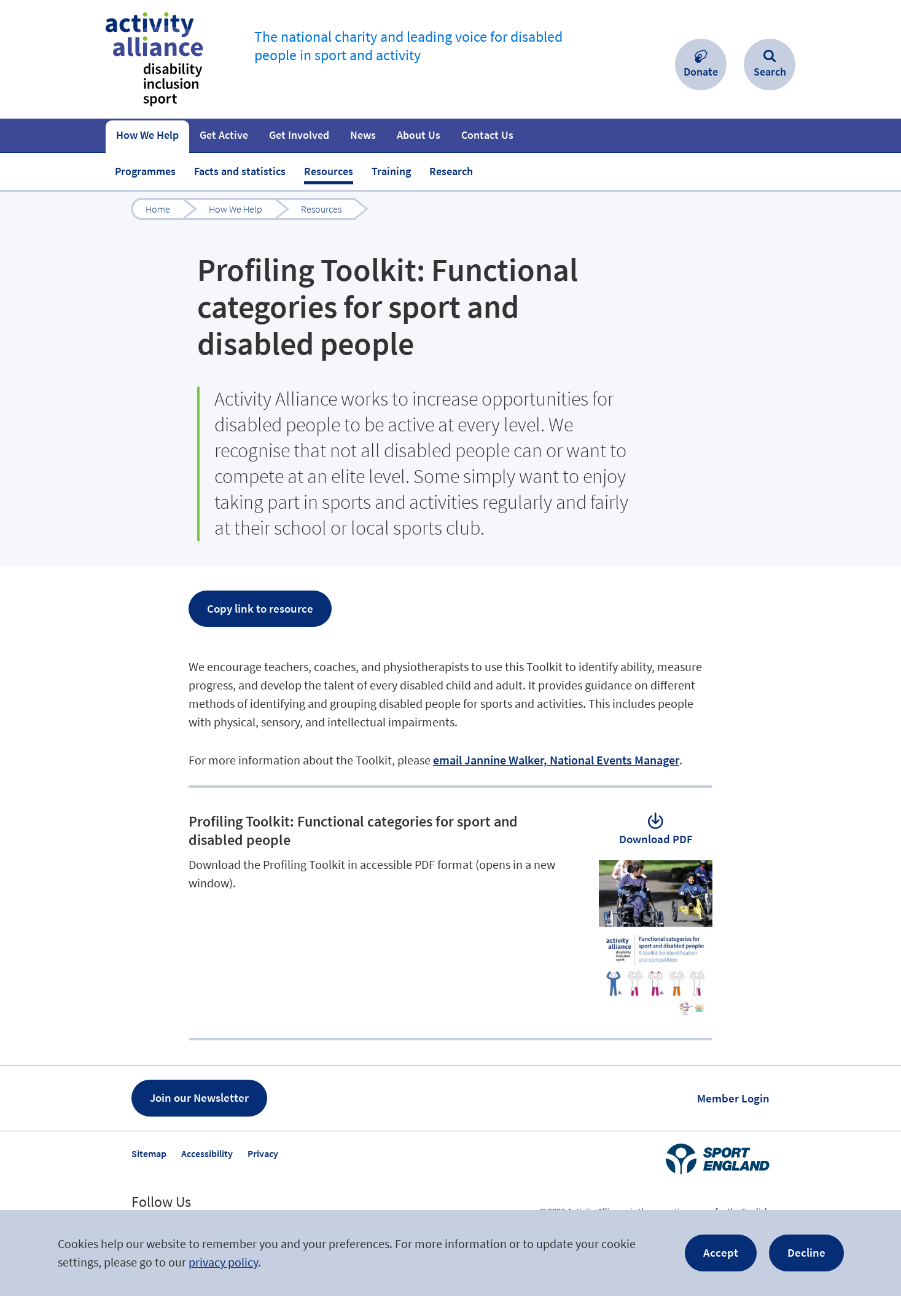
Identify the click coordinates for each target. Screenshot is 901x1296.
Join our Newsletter (199, 1097)
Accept (720, 1252)
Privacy (263, 1153)
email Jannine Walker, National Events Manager (556, 760)
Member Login (733, 1098)
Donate (701, 72)
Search (770, 72)
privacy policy (223, 1262)
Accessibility (207, 1153)
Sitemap (148, 1153)
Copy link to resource (260, 608)
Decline (806, 1252)
